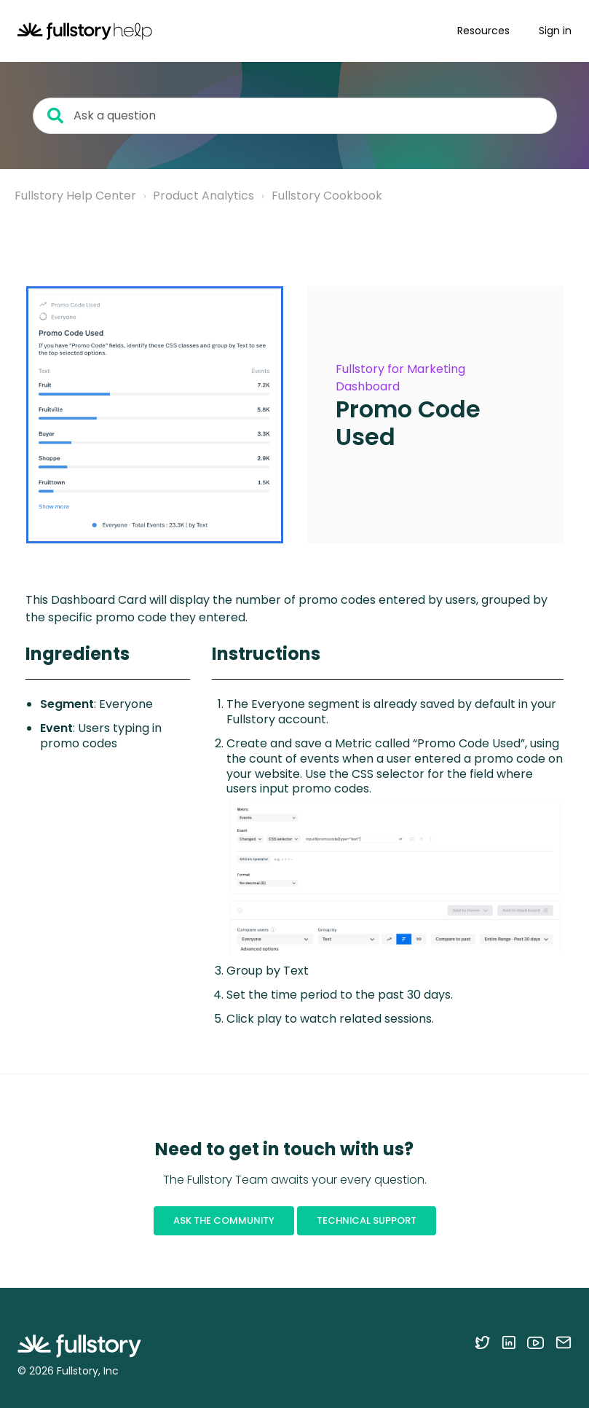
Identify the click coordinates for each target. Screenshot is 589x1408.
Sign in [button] (555, 30)
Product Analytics (203, 195)
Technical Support (366, 1220)
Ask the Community (223, 1220)
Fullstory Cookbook (327, 195)
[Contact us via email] (564, 1342)
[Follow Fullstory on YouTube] (535, 1342)
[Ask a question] (295, 116)
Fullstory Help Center (75, 195)
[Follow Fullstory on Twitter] (482, 1342)
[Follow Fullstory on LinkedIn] (508, 1342)
